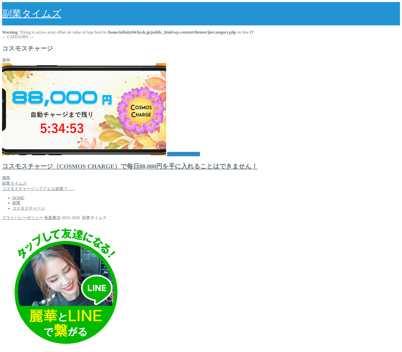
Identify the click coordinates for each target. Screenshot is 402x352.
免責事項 (52, 218)
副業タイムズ (32, 13)
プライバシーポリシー (22, 218)
